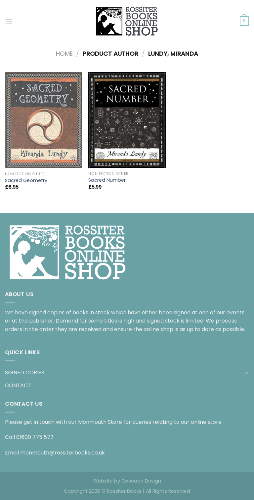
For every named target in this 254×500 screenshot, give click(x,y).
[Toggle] (246, 373)
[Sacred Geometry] (43, 120)
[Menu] (9, 21)
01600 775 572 (34, 437)
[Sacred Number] (126, 120)
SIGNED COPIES (24, 372)
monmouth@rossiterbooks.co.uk (62, 452)
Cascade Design (141, 481)
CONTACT (18, 385)
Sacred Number (107, 180)
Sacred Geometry (26, 180)
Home (64, 53)
